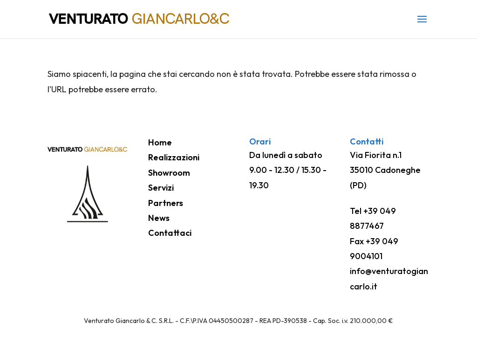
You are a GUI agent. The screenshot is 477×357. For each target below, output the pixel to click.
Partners (165, 203)
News (159, 218)
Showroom (169, 172)
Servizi (161, 187)
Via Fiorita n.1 (376, 155)
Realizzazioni (173, 157)
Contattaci (169, 232)
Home (160, 142)
